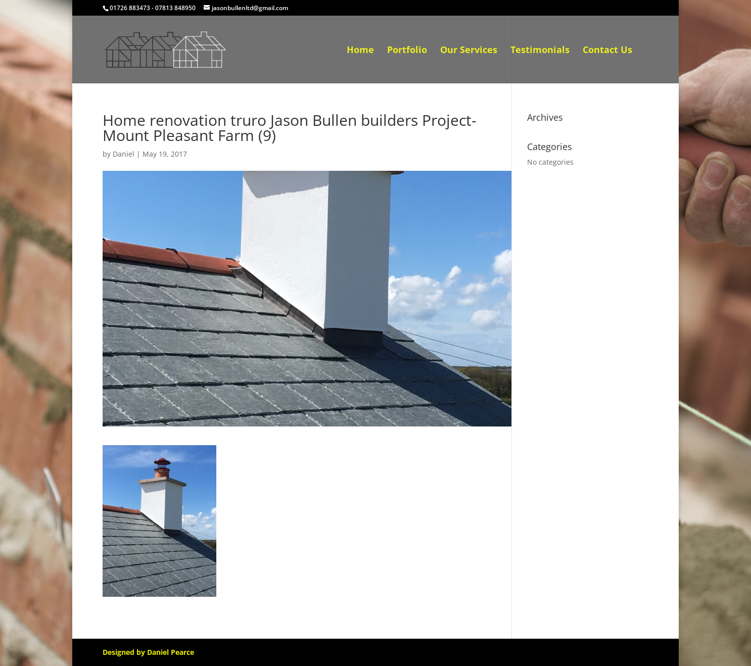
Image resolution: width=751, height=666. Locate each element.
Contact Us (607, 51)
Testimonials (540, 51)
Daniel (123, 154)
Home (360, 51)
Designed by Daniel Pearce (148, 652)
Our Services (468, 51)
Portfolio (407, 51)
